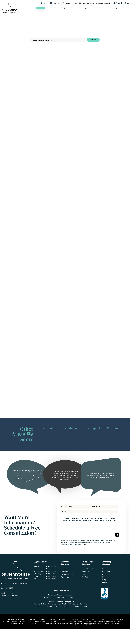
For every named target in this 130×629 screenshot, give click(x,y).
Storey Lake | (78, 604)
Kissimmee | (56, 597)
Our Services (107, 572)
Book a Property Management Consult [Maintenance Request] (94, 3)
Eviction (94, 54)
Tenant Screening (50, 54)
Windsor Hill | (67, 604)
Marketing (38, 54)
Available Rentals (88, 569)
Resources (65, 577)
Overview (29, 54)
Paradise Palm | (68, 606)
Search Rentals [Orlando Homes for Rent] (97, 8)
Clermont (74, 597)
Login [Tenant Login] (44, 3)
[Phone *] (105, 91)
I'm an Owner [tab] (92, 78)
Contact (122, 8)
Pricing (62, 8)
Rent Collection (63, 54)
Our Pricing (106, 574)
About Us (108, 8)
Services (41, 8)
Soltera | (40, 606)
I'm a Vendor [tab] (117, 78)
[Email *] (105, 86)
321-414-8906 (121, 3)
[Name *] (105, 82)
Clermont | (58, 606)
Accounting (85, 54)
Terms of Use (118, 619)
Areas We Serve (52, 8)
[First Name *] (74, 507)
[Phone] (74, 511)
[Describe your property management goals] (105, 106)
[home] (9, 8)
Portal (63, 569)
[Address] (105, 95)
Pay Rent (64, 572)
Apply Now (86, 572)
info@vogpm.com (7, 593)
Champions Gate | (54, 604)
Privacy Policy (105, 619)
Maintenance (75, 54)
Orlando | (47, 597)
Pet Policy (85, 577)
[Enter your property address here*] (58, 40)
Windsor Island (81, 606)
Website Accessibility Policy (108, 624)
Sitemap (94, 619)
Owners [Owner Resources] (70, 8)
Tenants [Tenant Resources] (78, 8)
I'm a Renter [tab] (105, 78)
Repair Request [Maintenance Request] (69, 3)
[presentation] (112, 133)
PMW (86, 619)
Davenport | (66, 597)
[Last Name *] (104, 507)
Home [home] (33, 8)
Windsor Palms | (40, 604)
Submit (93, 40)
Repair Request (67, 574)
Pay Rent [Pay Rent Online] (55, 3)
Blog (115, 8)
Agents (86, 8)
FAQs (84, 574)
